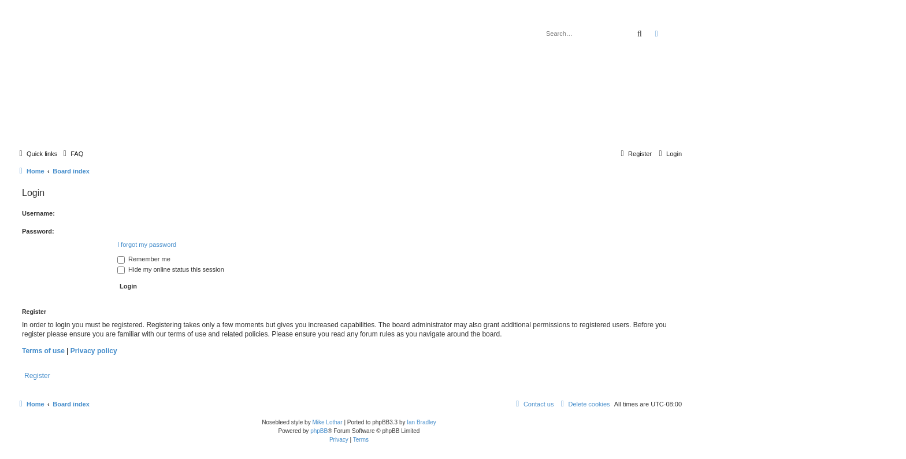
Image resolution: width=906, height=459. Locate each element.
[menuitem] (71, 154)
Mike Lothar (327, 422)
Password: (38, 231)
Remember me (143, 259)
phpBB (319, 431)
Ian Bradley (421, 422)
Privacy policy (93, 351)
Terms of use (43, 351)
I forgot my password (146, 244)
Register (37, 376)
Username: (38, 213)
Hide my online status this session (170, 269)
